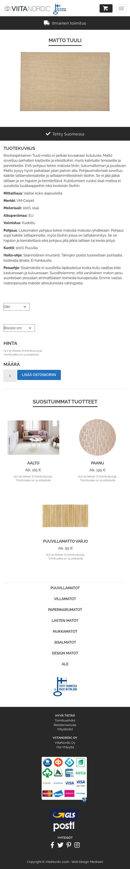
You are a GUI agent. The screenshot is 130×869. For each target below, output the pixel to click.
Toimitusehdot (65, 720)
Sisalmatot (65, 642)
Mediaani (96, 862)
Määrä (12, 364)
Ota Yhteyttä (65, 747)
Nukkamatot (65, 631)
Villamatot (65, 599)
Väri (7, 297)
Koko (8, 318)
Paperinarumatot (65, 610)
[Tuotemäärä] (10, 376)
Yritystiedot (65, 729)
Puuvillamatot (65, 588)
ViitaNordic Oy (65, 742)
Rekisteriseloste (65, 725)
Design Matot (65, 653)
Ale (65, 664)
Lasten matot (65, 620)
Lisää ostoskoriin (39, 375)
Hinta (10, 343)
